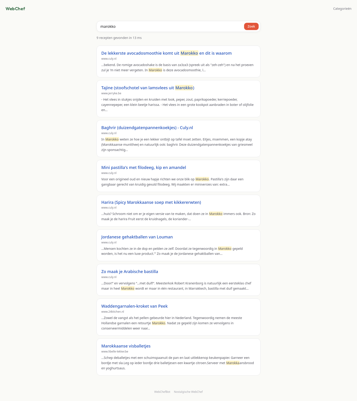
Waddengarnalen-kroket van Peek (134, 306)
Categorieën (342, 8)
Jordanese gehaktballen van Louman (137, 237)
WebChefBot (162, 392)
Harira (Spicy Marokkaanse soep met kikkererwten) (151, 202)
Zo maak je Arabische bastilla (129, 271)
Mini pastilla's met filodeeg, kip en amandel (143, 167)
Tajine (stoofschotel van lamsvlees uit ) (147, 87)
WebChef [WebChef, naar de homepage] (15, 8)
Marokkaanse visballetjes (125, 346)
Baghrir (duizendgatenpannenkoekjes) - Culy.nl (147, 127)
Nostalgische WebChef (188, 392)
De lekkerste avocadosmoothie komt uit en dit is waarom (166, 53)
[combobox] (178, 26)
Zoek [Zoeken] (251, 26)
